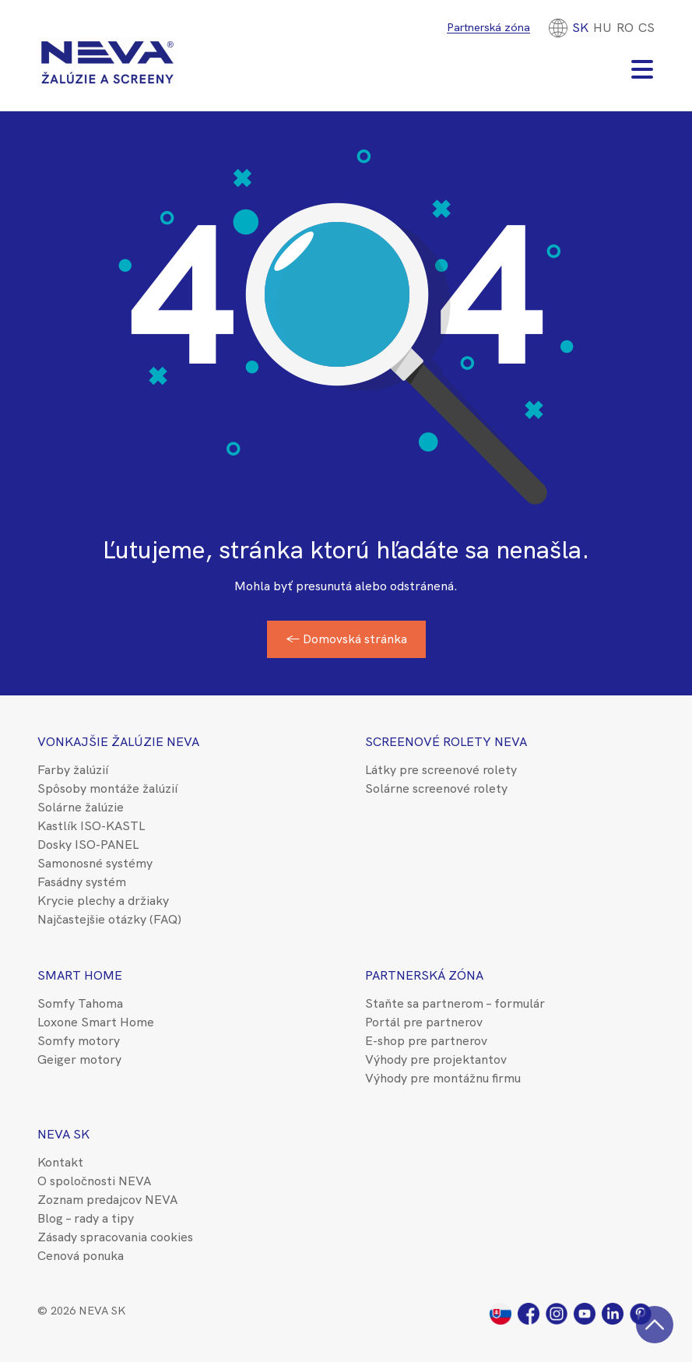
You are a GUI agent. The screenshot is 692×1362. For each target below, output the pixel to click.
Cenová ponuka (80, 1256)
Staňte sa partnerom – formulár (455, 1003)
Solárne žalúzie (80, 807)
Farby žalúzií (72, 770)
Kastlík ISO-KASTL (91, 826)
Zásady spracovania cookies (115, 1237)
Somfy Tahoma (80, 1003)
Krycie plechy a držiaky (103, 900)
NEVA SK (63, 1134)
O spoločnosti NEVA (94, 1181)
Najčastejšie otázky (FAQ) (109, 919)
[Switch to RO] (625, 27)
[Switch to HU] (602, 27)
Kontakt (60, 1162)
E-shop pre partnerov (426, 1041)
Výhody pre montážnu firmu (443, 1078)
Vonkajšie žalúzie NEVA (118, 742)
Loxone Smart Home (95, 1022)
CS (646, 27)
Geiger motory (79, 1059)
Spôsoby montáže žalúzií (107, 788)
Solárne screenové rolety (436, 788)
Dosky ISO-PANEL (88, 844)
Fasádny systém (81, 882)
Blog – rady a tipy (85, 1218)
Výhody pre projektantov (436, 1059)
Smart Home (79, 975)
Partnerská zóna (488, 27)
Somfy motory (78, 1041)
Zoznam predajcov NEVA (107, 1199)
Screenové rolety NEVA (446, 742)
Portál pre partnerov (424, 1022)
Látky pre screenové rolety (441, 770)
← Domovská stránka (346, 639)
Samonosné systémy (95, 863)
